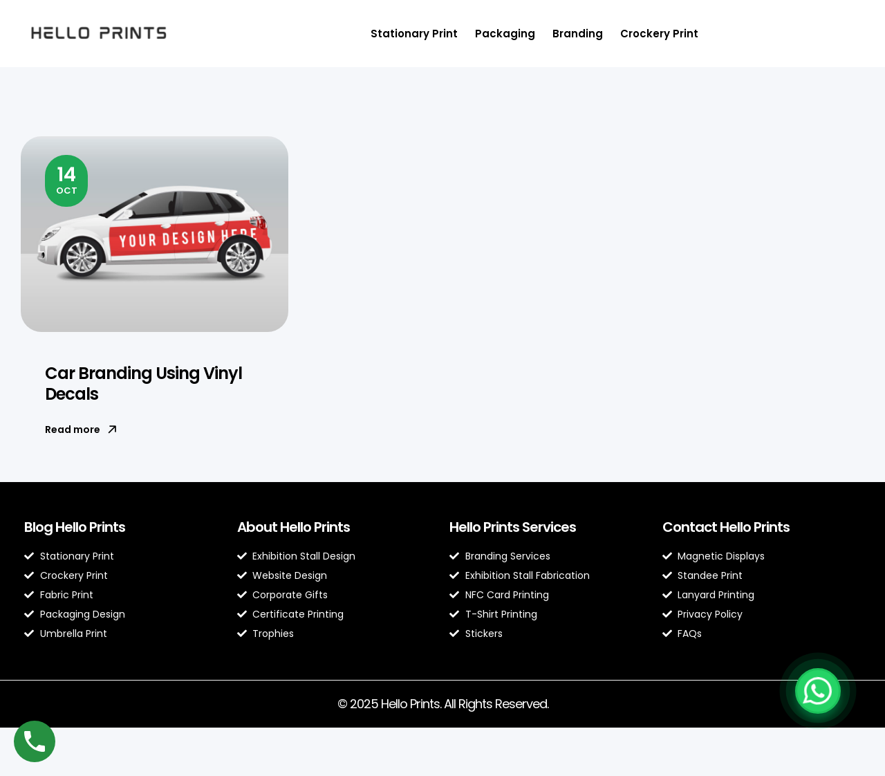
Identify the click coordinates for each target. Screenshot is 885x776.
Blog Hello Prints (74, 527)
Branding (577, 33)
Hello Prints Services (512, 527)
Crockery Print (659, 33)
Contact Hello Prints (726, 527)
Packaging (505, 33)
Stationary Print (414, 33)
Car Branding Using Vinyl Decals (143, 383)
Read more (81, 429)
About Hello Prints (293, 527)
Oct (66, 179)
